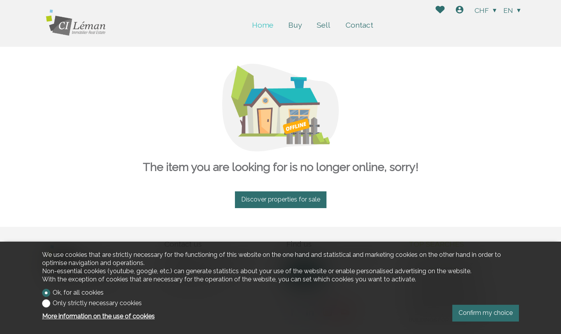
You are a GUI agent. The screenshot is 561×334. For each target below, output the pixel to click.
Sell (323, 25)
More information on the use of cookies (98, 316)
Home (262, 25)
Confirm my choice (486, 312)
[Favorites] (440, 10)
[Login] (459, 10)
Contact (359, 25)
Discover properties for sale (280, 199)
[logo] (78, 23)
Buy (295, 25)
